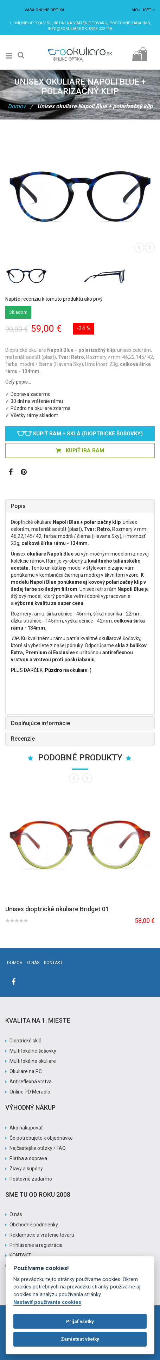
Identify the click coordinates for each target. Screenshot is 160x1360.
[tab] (80, 506)
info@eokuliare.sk (67, 28)
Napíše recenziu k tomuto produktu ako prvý (54, 299)
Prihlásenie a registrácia (36, 1245)
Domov (17, 106)
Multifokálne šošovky (32, 1051)
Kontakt (53, 962)
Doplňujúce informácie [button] (40, 723)
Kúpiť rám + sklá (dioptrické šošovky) (80, 433)
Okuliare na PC (25, 1071)
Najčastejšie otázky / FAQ (37, 1148)
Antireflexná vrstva (30, 1081)
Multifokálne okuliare (32, 1061)
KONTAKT (20, 1255)
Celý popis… (18, 382)
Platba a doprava (28, 1158)
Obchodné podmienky (33, 1224)
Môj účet (143, 10)
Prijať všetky (80, 1321)
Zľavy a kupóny (26, 1168)
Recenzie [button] (23, 738)
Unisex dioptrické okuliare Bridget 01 (57, 909)
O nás (33, 962)
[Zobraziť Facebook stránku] (11, 473)
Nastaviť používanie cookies (47, 1302)
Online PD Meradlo (29, 1092)
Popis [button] (18, 506)
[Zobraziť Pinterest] (24, 473)
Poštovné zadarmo (30, 1179)
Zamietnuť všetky (80, 1339)
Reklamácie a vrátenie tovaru (41, 1235)
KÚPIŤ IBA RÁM (80, 450)
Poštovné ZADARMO (129, 23)
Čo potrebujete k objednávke (41, 1138)
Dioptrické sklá (25, 1040)
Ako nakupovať (26, 1128)
